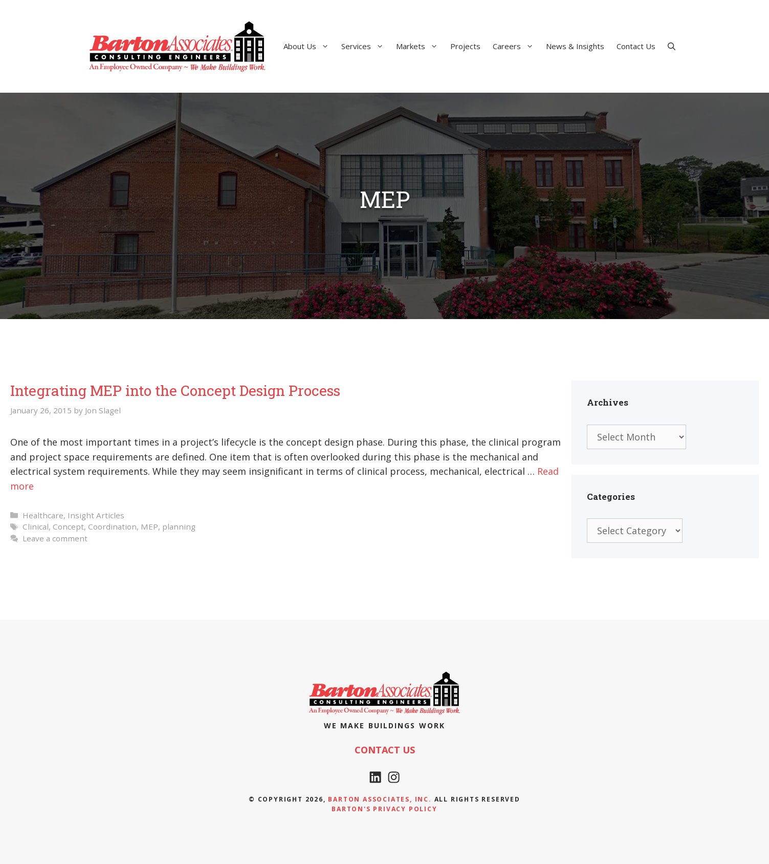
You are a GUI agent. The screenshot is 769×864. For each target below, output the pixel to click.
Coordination (112, 526)
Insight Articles (96, 515)
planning (178, 526)
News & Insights (575, 46)
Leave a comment (55, 538)
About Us (309, 46)
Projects (465, 46)
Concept (68, 526)
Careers (516, 46)
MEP (149, 526)
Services (365, 46)
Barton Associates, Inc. (379, 799)
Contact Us (636, 46)
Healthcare (43, 515)
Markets (420, 46)
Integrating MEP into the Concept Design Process (175, 390)
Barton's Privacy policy (384, 809)
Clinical (36, 526)
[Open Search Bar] (672, 46)
